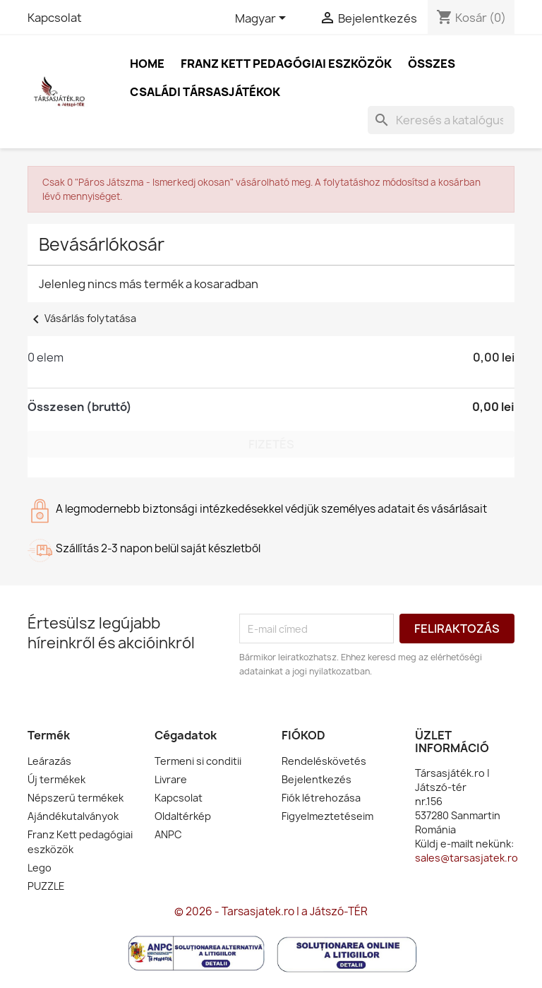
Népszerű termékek (76, 797)
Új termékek (56, 779)
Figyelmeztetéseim (327, 816)
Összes (431, 63)
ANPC (168, 834)
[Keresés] (441, 120)
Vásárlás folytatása (82, 318)
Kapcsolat (55, 17)
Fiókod (303, 735)
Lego (40, 867)
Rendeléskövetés (324, 761)
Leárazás (49, 761)
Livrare (171, 779)
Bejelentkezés (316, 779)
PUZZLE (46, 886)
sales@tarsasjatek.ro (466, 857)
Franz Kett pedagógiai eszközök (286, 63)
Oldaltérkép (183, 816)
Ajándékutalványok (73, 816)
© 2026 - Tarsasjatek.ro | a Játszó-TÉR (271, 911)
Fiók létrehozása (321, 797)
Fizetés (271, 444)
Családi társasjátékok (205, 92)
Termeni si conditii (198, 761)
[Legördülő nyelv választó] (263, 19)
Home (147, 63)
